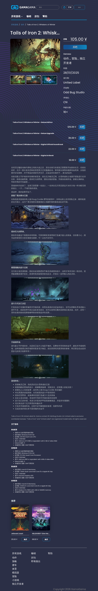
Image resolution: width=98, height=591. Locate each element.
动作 (22, 24)
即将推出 (35, 561)
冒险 (74, 58)
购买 (25, 539)
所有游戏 (17, 16)
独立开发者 (18, 583)
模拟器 (15, 572)
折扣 (37, 16)
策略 (14, 561)
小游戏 (15, 580)
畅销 (29, 16)
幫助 (45, 16)
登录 (79, 7)
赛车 (14, 565)
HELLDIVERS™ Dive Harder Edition (44, 534)
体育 (14, 568)
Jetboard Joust (17, 534)
